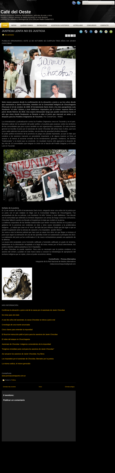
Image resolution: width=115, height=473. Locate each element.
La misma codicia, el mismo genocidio (16, 364)
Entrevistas (42, 25)
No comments (9, 35)
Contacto (104, 25)
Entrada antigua (69, 386)
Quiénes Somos (26, 25)
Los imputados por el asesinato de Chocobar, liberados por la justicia (28, 359)
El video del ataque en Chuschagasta (16, 339)
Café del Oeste (16, 11)
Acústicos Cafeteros (60, 25)
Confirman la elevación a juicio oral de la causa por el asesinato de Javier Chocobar (33, 310)
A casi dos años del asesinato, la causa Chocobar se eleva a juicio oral (28, 320)
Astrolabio (78, 25)
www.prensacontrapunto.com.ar (14, 376)
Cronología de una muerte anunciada (16, 325)
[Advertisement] (20, 456)
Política (13, 380)
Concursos (91, 25)
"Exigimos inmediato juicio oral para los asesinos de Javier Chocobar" (28, 349)
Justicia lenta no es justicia (23, 30)
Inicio (40, 386)
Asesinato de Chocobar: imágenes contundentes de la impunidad (26, 344)
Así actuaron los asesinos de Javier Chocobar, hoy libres (23, 354)
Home (5, 25)
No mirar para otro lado (10, 315)
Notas (13, 25)
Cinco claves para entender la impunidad (17, 330)
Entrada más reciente (9, 386)
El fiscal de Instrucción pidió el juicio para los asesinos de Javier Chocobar (30, 334)
